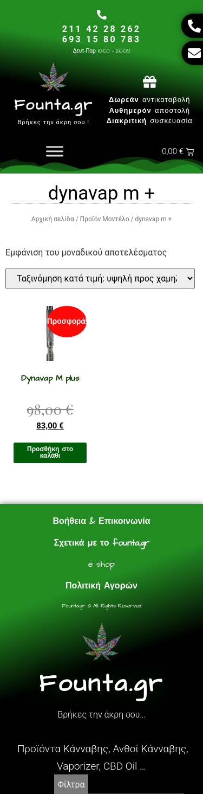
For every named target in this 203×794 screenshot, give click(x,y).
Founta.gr (53, 105)
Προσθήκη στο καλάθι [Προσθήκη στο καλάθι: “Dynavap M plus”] (50, 452)
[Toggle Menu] (54, 151)
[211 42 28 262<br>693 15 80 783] (102, 15)
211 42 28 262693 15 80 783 (101, 34)
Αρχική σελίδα (52, 219)
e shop (101, 564)
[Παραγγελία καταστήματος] (100, 278)
